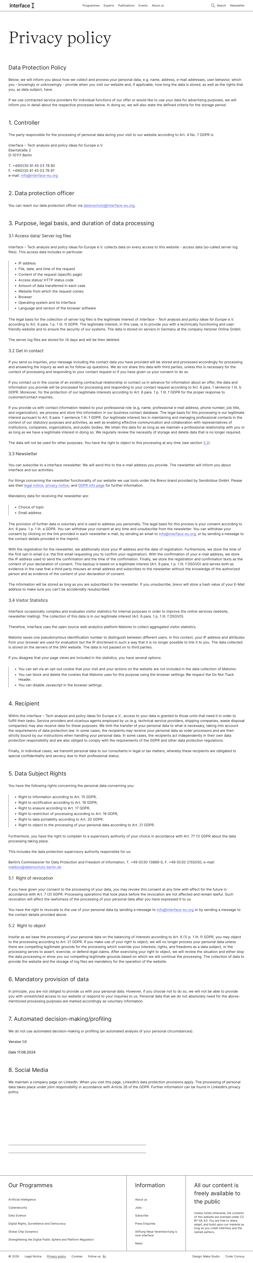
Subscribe (141, 1215)
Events (143, 5)
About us (158, 5)
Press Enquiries (145, 1223)
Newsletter (237, 5)
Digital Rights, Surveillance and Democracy (37, 1223)
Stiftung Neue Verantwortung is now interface (156, 1233)
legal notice (33, 485)
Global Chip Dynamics (23, 1231)
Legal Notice (33, 1256)
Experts (109, 5)
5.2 (205, 443)
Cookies (77, 1256)
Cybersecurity (17, 1207)
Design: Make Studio (206, 1256)
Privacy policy (56, 1256)
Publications (126, 5)
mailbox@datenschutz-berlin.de (34, 867)
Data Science (17, 1215)
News (138, 1243)
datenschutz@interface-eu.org (109, 205)
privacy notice (57, 485)
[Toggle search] (218, 5)
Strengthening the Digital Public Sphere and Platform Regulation (51, 1239)
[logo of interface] (21, 5)
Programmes (91, 5)
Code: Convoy (235, 1256)
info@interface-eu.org (39, 175)
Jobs (138, 1207)
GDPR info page (91, 485)
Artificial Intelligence (22, 1199)
